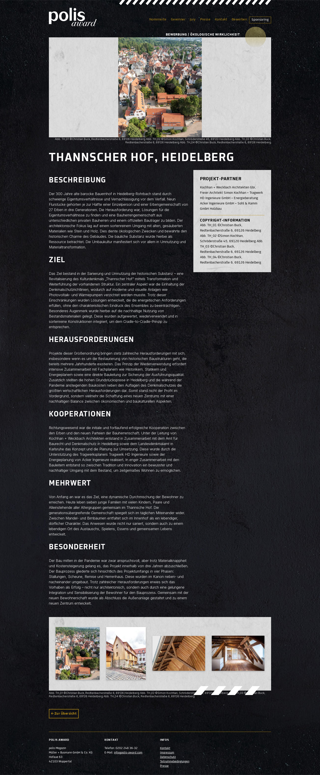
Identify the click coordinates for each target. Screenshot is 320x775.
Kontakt (221, 19)
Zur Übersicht (65, 713)
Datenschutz (168, 757)
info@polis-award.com (128, 752)
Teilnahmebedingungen (174, 761)
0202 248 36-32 (127, 748)
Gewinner (178, 19)
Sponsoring (260, 20)
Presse (205, 19)
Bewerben (239, 19)
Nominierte (157, 19)
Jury (193, 19)
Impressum (167, 752)
